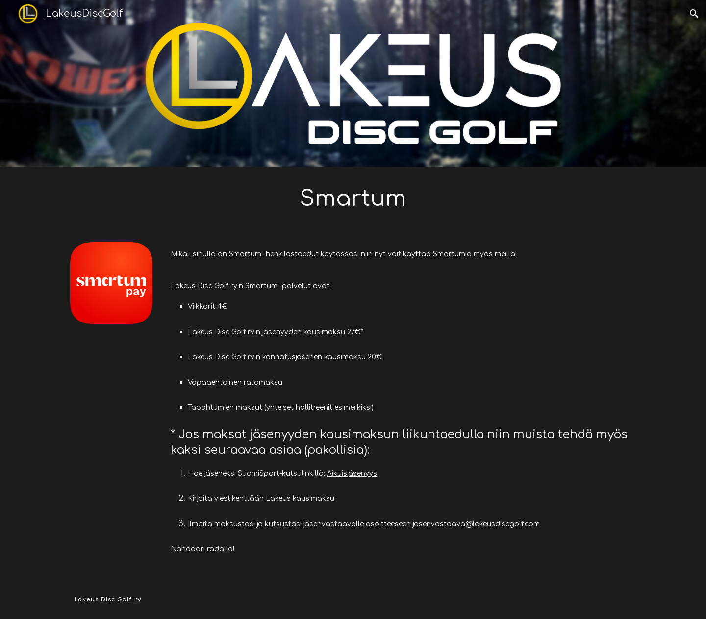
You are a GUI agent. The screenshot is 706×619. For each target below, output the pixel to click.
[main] (353, 198)
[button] (694, 13)
